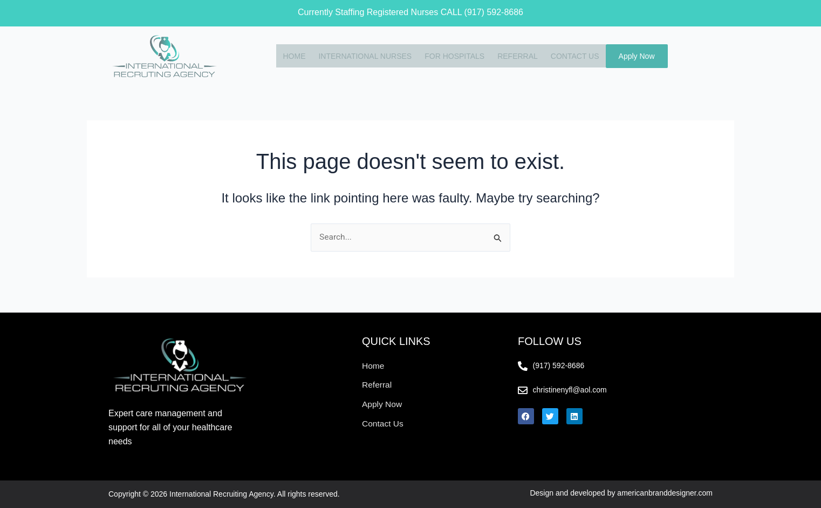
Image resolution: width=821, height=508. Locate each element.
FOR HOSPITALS (451, 55)
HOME (290, 55)
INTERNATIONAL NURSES (361, 55)
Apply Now (637, 56)
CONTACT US (572, 55)
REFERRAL (514, 55)
